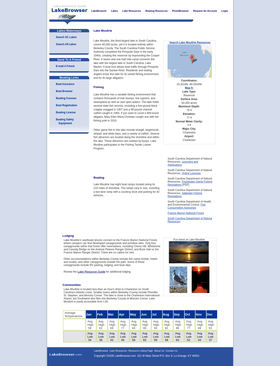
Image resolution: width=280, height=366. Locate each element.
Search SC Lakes (66, 37)
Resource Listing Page (140, 350)
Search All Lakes (66, 44)
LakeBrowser (68, 10)
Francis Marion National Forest (186, 213)
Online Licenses (191, 173)
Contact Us (172, 350)
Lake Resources (118, 350)
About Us (159, 350)
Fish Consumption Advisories (186, 206)
